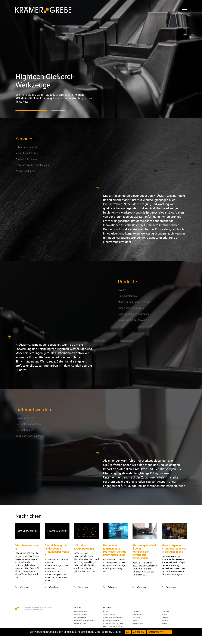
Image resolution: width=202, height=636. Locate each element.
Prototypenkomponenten (131, 308)
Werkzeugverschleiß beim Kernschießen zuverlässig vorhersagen (144, 552)
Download (165, 611)
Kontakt (135, 620)
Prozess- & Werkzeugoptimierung (32, 165)
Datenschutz (166, 617)
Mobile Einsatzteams (26, 153)
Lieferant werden (24, 430)
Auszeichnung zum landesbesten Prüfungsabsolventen (57, 550)
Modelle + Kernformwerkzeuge (134, 302)
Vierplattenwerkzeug (27, 547)
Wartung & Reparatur (26, 159)
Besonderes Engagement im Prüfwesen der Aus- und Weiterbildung (115, 550)
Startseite (136, 611)
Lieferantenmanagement (28, 424)
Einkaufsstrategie (24, 418)
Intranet (164, 623)
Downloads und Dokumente (30, 436)
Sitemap (164, 614)
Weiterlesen (24, 587)
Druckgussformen (127, 296)
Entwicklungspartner (26, 147)
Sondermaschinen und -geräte (133, 314)
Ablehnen (138, 632)
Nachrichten (136, 617)
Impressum (166, 620)
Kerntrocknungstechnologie (132, 320)
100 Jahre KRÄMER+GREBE (84, 547)
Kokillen (122, 290)
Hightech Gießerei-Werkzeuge (44, 81)
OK (127, 632)
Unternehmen (137, 614)
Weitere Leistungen (25, 171)
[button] (31, 110)
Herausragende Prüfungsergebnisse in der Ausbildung (174, 548)
